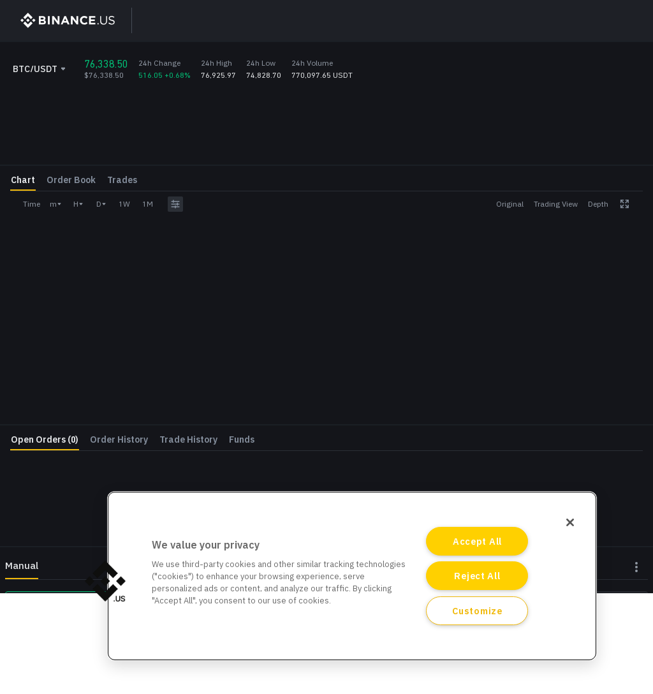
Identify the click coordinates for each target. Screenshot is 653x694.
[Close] (570, 522)
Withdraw (594, 340)
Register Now (545, 372)
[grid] (326, 416)
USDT (632, 194)
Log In (579, 20)
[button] (105, 581)
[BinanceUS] (61, 20)
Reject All (477, 576)
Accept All (477, 541)
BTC (634, 225)
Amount (460, 218)
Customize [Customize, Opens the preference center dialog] (477, 611)
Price (454, 187)
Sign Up (519, 20)
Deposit (490, 340)
